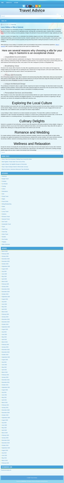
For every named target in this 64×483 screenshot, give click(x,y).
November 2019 (6, 442)
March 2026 (5, 251)
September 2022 (6, 357)
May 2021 (4, 397)
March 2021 (5, 402)
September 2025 (6, 266)
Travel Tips (3, 21)
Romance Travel (6, 216)
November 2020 (6, 412)
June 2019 (4, 455)
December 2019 (6, 440)
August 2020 (5, 420)
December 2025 (6, 258)
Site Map (16, 2)
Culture (3, 188)
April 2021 (4, 400)
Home (2, 2)
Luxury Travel (5, 211)
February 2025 (5, 284)
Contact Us (9, 2)
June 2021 (4, 395)
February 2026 (5, 253)
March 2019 (5, 460)
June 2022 (4, 364)
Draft (3, 193)
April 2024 (4, 309)
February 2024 (5, 314)
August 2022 (5, 359)
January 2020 (5, 437)
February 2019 (5, 463)
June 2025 (4, 274)
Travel (3, 226)
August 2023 (5, 329)
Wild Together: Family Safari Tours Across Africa (13, 161)
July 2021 (4, 392)
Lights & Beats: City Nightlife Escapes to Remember (14, 164)
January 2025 (5, 286)
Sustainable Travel (6, 224)
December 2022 (6, 349)
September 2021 (6, 387)
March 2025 (5, 281)
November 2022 (6, 352)
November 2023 (6, 321)
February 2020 (5, 435)
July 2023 (4, 332)
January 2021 (5, 407)
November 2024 (6, 291)
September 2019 (6, 447)
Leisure (3, 209)
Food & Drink (5, 201)
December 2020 (6, 410)
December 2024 (6, 289)
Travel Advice (32, 10)
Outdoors (4, 214)
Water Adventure (6, 244)
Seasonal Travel (6, 219)
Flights (3, 199)
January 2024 (5, 316)
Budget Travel (5, 178)
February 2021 (5, 405)
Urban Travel (5, 234)
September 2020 (6, 417)
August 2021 (5, 389)
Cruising (4, 186)
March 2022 (5, 372)
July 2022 (4, 362)
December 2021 (6, 379)
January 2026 (5, 256)
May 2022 (4, 367)
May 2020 (4, 427)
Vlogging (4, 241)
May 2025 (4, 276)
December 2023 (6, 319)
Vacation (4, 236)
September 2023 (6, 326)
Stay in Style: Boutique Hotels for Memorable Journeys (15, 166)
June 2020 (4, 425)
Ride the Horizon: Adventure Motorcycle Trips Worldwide (15, 169)
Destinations (5, 191)
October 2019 (5, 445)
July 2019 (4, 453)
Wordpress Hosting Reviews (42, 481)
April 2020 (4, 430)
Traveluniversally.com (6, 470)
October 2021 (5, 384)
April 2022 (4, 369)
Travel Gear (5, 229)
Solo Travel (4, 221)
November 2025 (6, 261)
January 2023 (5, 347)
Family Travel (5, 196)
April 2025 (4, 279)
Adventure (4, 176)
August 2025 (5, 269)
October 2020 (5, 415)
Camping (4, 181)
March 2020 (5, 432)
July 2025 (4, 271)
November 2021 (6, 382)
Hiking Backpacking (6, 204)
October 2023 (5, 324)
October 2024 (5, 294)
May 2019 (4, 458)
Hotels (3, 206)
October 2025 (5, 263)
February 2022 (5, 374)
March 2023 (5, 342)
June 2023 (4, 334)
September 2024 (6, 296)
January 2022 (5, 377)
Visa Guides (5, 239)
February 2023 (5, 344)
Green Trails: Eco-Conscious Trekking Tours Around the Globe (17, 159)
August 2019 (5, 450)
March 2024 (5, 311)
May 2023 (4, 337)
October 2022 (5, 354)
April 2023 (4, 339)
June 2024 (4, 304)
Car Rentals (5, 183)
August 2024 (5, 299)
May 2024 (4, 306)
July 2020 (4, 422)
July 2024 (4, 301)
